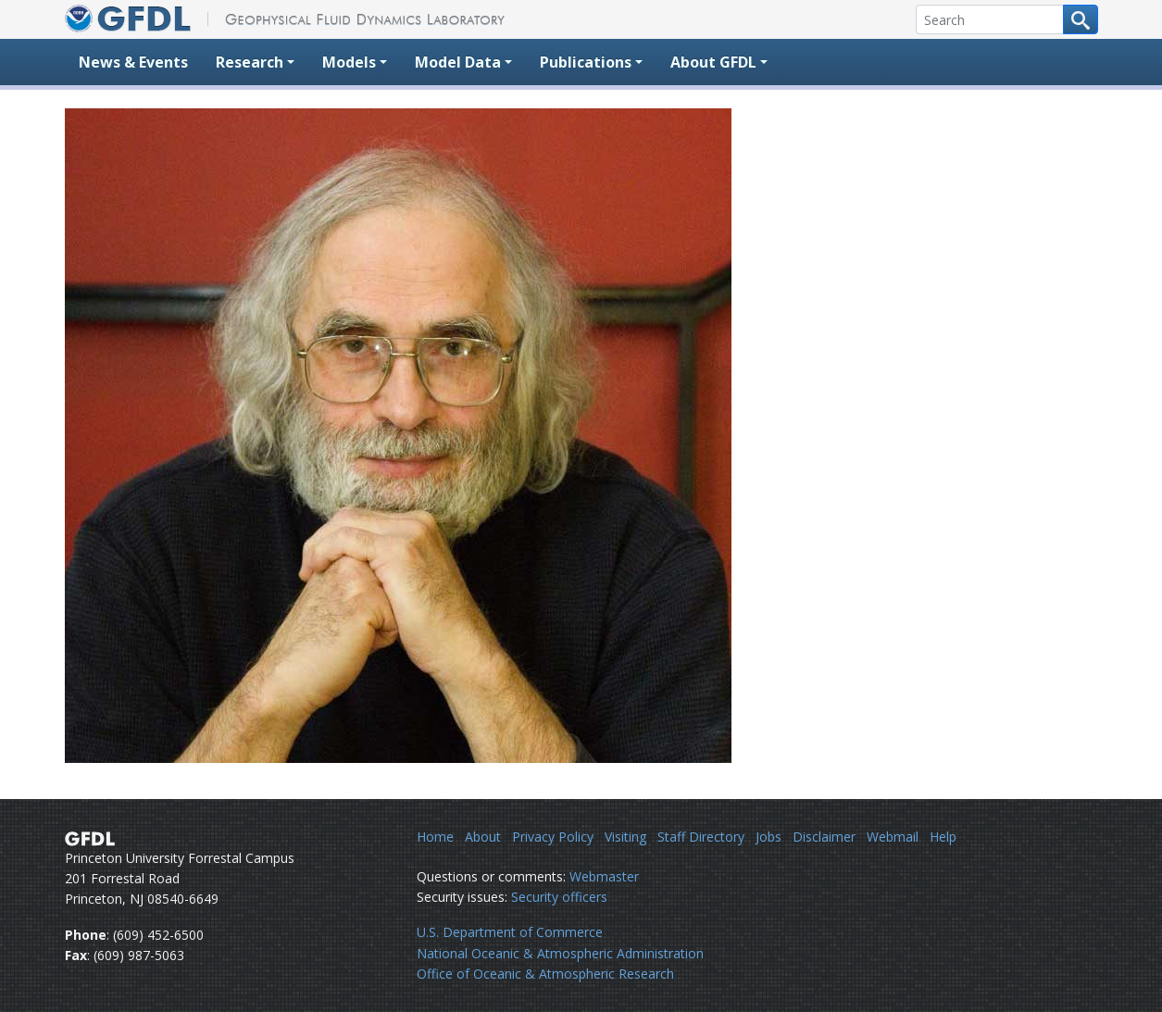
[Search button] (1080, 19)
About (483, 836)
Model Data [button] (458, 62)
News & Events (133, 62)
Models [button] (349, 62)
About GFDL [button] (713, 62)
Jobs (768, 836)
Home (435, 836)
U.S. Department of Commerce (510, 932)
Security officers (559, 897)
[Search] (990, 19)
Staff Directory (700, 836)
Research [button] (249, 62)
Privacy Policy (552, 836)
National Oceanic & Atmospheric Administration (560, 953)
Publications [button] (585, 62)
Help (943, 836)
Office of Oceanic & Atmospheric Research (545, 973)
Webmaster (604, 876)
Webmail (892, 836)
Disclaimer (824, 836)
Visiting (625, 836)
